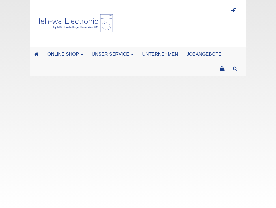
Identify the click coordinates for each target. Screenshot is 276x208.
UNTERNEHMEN (160, 54)
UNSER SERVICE (113, 54)
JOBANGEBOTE (204, 54)
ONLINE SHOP (65, 54)
